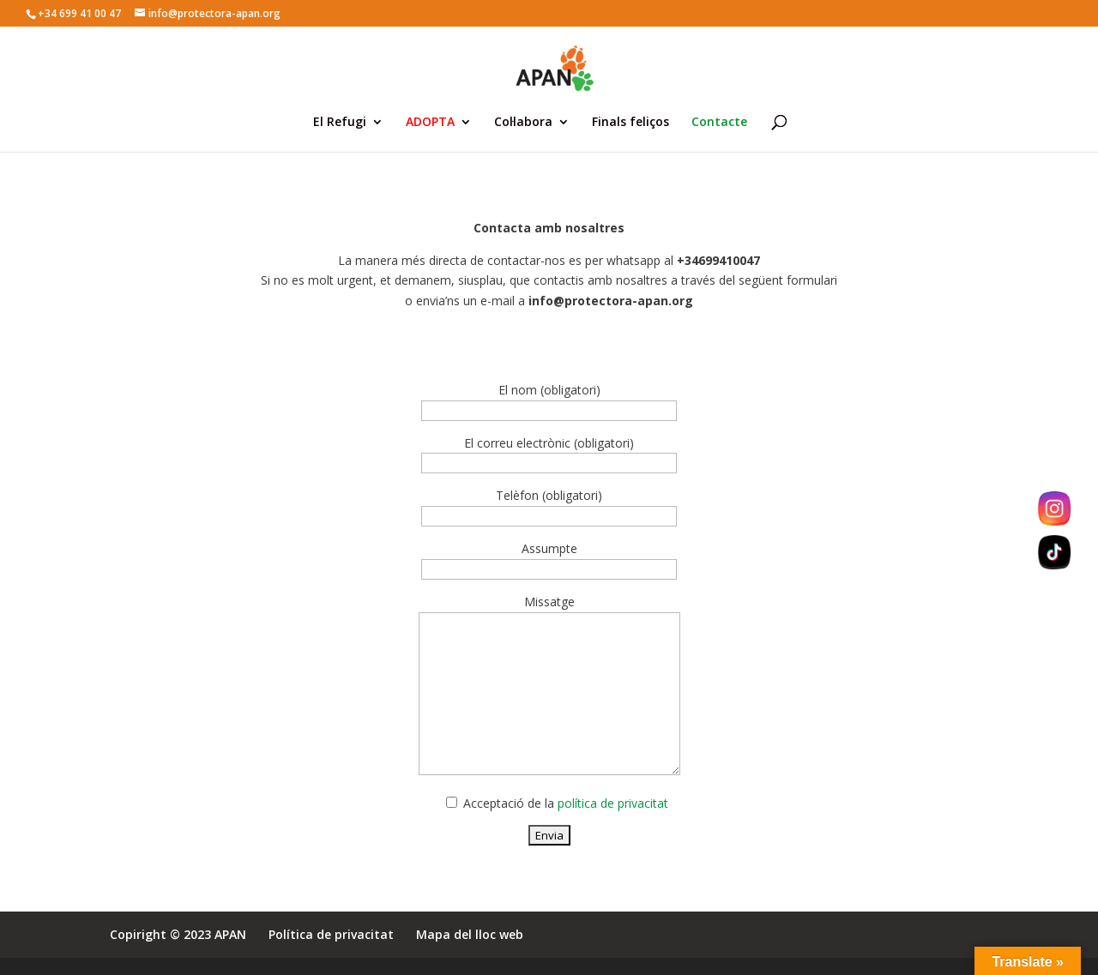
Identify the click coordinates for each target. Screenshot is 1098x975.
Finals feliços (630, 122)
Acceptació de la (564, 803)
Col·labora (523, 122)
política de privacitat (613, 803)
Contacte (719, 122)
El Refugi (339, 122)
